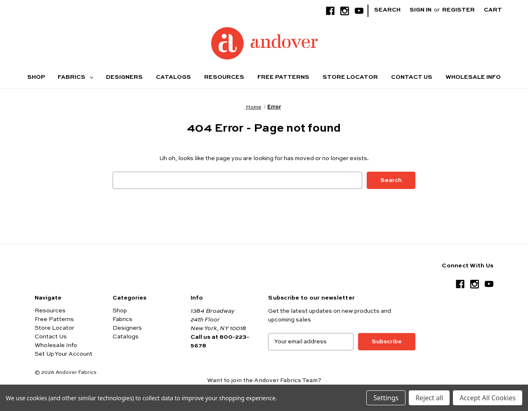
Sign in (420, 10)
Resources (224, 77)
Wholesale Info (473, 77)
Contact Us (411, 77)
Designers (124, 77)
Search (387, 10)
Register (458, 10)
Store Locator (350, 77)
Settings (385, 397)
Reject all (429, 397)
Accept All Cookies (488, 397)
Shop (36, 77)
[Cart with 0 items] (499, 10)
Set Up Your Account (63, 354)
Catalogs (173, 77)
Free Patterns (283, 77)
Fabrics (75, 77)
